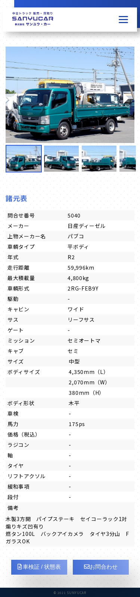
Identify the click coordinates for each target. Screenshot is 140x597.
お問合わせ (101, 566)
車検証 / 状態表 (39, 566)
